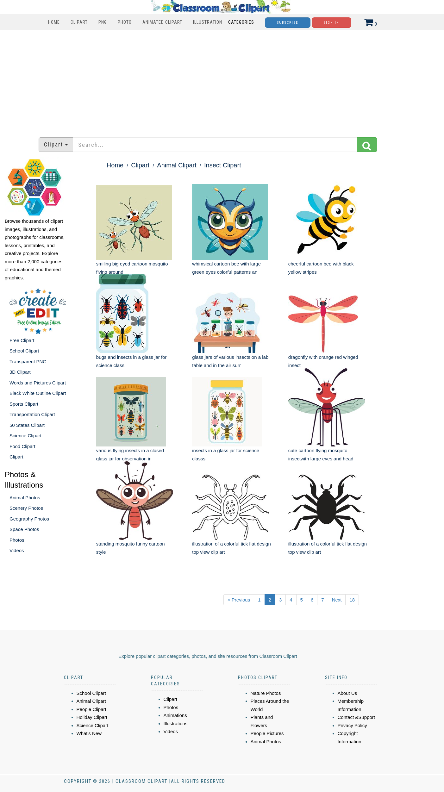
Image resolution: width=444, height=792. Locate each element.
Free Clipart (21, 340)
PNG (102, 22)
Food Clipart (22, 446)
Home (54, 22)
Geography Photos (29, 518)
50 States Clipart (27, 425)
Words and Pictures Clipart (37, 382)
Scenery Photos (26, 508)
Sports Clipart (23, 404)
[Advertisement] (222, 80)
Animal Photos (24, 497)
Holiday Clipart (92, 717)
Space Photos (24, 529)
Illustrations (176, 723)
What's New (89, 733)
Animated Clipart (162, 22)
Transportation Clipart (32, 414)
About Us (347, 693)
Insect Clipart (222, 165)
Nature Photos (266, 693)
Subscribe (287, 23)
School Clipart (24, 350)
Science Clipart (25, 435)
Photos (16, 540)
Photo (125, 22)
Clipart (79, 22)
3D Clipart (20, 372)
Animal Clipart (176, 165)
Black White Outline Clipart (37, 393)
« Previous (239, 599)
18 (352, 599)
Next (337, 599)
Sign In (331, 23)
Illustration (207, 22)
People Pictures (267, 733)
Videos (16, 550)
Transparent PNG (28, 361)
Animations (175, 715)
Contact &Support (356, 717)
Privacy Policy (352, 725)
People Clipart (91, 709)
